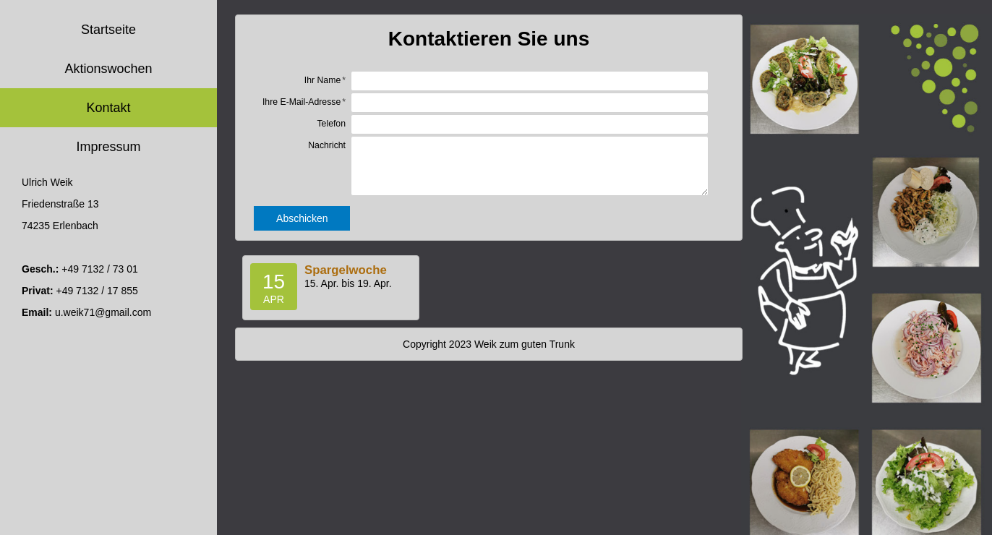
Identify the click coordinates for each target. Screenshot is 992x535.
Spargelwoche (345, 270)
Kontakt (108, 107)
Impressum (108, 147)
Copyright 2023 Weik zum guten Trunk (489, 344)
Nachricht (327, 145)
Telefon (331, 124)
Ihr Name (322, 80)
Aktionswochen (108, 68)
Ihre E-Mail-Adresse (301, 102)
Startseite (108, 29)
